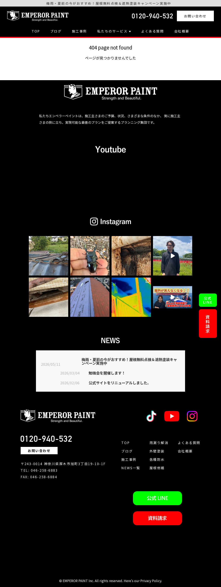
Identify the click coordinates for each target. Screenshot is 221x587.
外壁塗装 (157, 451)
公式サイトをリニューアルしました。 (120, 382)
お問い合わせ (195, 15)
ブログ (56, 31)
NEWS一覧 (130, 467)
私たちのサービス (114, 31)
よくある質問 (152, 31)
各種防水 (157, 459)
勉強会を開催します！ (107, 373)
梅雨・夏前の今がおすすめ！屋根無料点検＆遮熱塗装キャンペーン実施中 (129, 361)
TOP (36, 31)
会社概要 (181, 31)
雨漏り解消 (159, 442)
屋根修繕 (157, 467)
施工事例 (79, 31)
